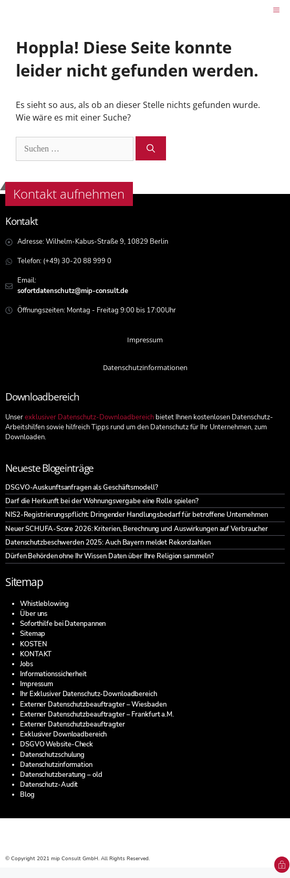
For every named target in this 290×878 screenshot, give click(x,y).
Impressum (36, 684)
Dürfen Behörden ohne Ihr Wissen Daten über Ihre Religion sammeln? (109, 556)
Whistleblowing (44, 604)
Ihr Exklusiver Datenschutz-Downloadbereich (88, 694)
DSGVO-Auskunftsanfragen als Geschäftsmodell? (81, 487)
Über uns (33, 614)
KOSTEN (33, 644)
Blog (27, 794)
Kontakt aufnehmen (69, 193)
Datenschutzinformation (56, 764)
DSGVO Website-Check (56, 744)
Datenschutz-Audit (49, 784)
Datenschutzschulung (52, 755)
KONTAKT (35, 654)
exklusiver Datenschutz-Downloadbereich (89, 417)
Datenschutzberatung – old (61, 774)
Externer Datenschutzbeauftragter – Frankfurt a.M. (97, 714)
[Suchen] (151, 148)
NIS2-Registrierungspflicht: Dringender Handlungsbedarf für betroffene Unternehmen (136, 514)
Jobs (26, 664)
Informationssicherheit (53, 674)
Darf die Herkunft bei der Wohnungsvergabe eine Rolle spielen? (102, 501)
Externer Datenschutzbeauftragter (72, 724)
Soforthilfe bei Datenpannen (63, 623)
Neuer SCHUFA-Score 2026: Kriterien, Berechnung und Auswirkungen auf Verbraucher (136, 529)
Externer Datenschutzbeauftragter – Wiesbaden (93, 704)
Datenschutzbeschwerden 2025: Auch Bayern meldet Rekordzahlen (108, 542)
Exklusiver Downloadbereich (63, 734)
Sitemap (32, 633)
